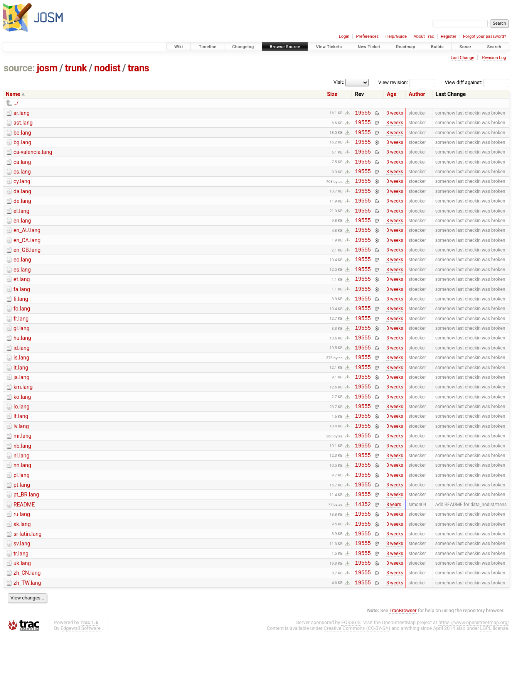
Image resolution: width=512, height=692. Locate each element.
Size (332, 94)
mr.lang (22, 474)
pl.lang (21, 518)
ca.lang (22, 168)
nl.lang (21, 496)
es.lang (22, 288)
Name (13, 94)
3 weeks (394, 113)
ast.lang (23, 124)
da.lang (22, 200)
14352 (363, 551)
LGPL (486, 685)
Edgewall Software (81, 685)
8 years (393, 551)
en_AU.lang (26, 244)
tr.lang (21, 606)
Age (391, 94)
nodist (107, 68)
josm (47, 68)
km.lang (23, 419)
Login (344, 36)
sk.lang (22, 573)
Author (417, 94)
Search (494, 46)
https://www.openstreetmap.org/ (473, 679)
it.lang (20, 398)
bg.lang (22, 146)
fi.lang (20, 321)
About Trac (424, 36)
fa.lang (21, 310)
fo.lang (21, 332)
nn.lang (22, 507)
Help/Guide (396, 36)
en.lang (22, 233)
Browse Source (285, 46)
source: (19, 68)
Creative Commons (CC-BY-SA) (357, 685)
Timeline (207, 46)
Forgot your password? (484, 36)
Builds (437, 46)
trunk (76, 68)
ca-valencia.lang (32, 157)
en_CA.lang (26, 255)
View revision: (393, 82)
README (24, 551)
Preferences (367, 36)
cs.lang (22, 179)
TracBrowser (403, 667)
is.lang (21, 386)
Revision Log (494, 57)
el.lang (21, 222)
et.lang (21, 299)
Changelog (243, 46)
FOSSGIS (350, 679)
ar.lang (21, 113)
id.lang (21, 376)
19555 (363, 113)
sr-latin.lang (27, 584)
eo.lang (22, 277)
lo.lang (21, 441)
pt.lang (21, 529)
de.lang (22, 211)
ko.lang (22, 430)
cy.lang (21, 189)
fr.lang (21, 343)
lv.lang (21, 463)
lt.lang (20, 452)
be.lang (22, 135)
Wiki (178, 46)
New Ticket (369, 46)
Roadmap (405, 46)
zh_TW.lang (27, 638)
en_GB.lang (26, 266)
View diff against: (477, 82)
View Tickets (329, 46)
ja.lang (21, 408)
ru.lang (21, 562)
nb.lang (22, 485)
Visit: (338, 82)
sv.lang (21, 594)
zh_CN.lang (26, 627)
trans (138, 68)
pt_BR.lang (26, 540)
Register (448, 36)
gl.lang (21, 354)
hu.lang (22, 364)
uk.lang (22, 616)
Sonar (466, 46)
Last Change (462, 57)
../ (16, 103)
